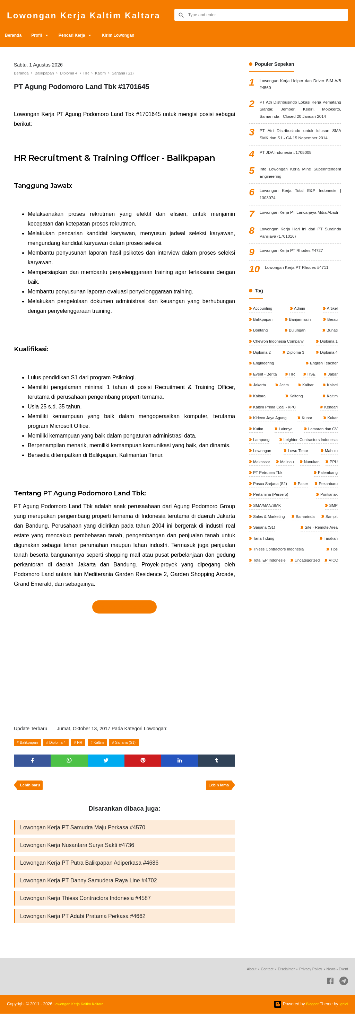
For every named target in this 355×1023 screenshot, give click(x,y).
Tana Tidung (326, 594)
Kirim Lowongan (134, 35)
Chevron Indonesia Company (279, 385)
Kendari (330, 454)
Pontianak (262, 559)
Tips (256, 617)
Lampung (261, 489)
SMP (333, 559)
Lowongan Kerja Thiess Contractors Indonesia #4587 (85, 906)
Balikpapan (31, 742)
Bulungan (296, 373)
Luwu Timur (297, 501)
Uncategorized (266, 629)
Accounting (263, 350)
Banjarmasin (299, 362)
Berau (332, 362)
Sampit (259, 582)
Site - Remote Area (270, 594)
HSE (311, 420)
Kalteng (295, 443)
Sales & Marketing (269, 570)
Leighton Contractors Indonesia (308, 489)
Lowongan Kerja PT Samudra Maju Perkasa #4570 (82, 831)
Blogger (310, 1013)
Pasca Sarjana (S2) (270, 536)
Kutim (258, 478)
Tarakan (260, 605)
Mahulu (330, 501)
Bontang (260, 373)
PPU (257, 524)
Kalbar (307, 431)
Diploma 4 (63, 742)
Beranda (15, 35)
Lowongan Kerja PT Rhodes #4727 (297, 293)
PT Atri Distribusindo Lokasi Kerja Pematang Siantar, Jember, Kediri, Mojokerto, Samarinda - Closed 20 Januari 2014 (300, 118)
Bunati (331, 373)
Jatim (283, 431)
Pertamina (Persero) (318, 547)
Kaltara (259, 443)
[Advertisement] (124, 667)
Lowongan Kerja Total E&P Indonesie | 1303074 (300, 225)
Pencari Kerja (83, 35)
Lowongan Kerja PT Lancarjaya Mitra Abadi (300, 249)
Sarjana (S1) (139, 742)
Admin (299, 350)
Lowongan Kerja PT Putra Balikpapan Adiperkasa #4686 (89, 869)
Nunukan (329, 513)
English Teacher (322, 408)
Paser (332, 536)
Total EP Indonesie (320, 617)
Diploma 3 (295, 397)
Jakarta (259, 431)
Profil (42, 35)
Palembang (326, 524)
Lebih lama (217, 788)
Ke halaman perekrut (124, 607)
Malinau (295, 513)
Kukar (332, 466)
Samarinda (327, 570)
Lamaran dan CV (321, 478)
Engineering (263, 408)
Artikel (331, 350)
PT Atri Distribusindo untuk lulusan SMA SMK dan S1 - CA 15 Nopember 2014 (300, 155)
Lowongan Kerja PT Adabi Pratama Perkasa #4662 (83, 925)
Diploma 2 (262, 397)
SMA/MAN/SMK (299, 559)
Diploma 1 (328, 385)
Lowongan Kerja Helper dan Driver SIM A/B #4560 (300, 86)
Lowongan (262, 501)
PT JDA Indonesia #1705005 (290, 179)
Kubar (307, 466)
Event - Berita (265, 420)
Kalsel (331, 431)
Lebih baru (31, 788)
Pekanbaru (262, 547)
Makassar (261, 513)
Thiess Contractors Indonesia (310, 605)
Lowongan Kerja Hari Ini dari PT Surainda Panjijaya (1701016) (300, 273)
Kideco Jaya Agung (270, 466)
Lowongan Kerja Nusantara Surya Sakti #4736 (77, 850)
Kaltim (109, 742)
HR (88, 742)
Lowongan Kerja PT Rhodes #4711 (302, 310)
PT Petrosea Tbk (288, 524)
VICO (294, 629)
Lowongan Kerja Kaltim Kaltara (99, 14)
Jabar (332, 420)
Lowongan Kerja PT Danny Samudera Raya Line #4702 (88, 887)
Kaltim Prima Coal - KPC (275, 454)
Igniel (343, 1013)
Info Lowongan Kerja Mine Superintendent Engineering (300, 201)
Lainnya (284, 478)
